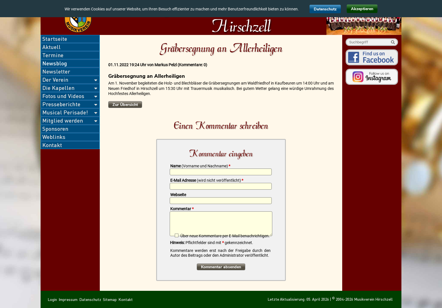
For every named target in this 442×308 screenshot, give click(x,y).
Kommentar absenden (221, 267)
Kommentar (182, 209)
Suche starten (393, 42)
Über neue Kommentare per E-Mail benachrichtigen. (225, 236)
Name (200, 166)
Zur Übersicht (125, 104)
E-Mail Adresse (206, 180)
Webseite (178, 194)
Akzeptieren (362, 9)
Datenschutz (325, 9)
